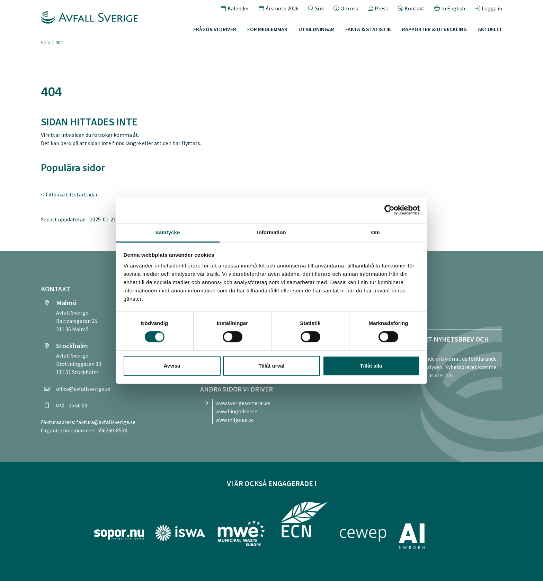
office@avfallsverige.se (83, 388)
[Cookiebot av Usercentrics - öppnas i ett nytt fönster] (389, 210)
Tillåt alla (371, 366)
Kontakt (411, 8)
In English (449, 8)
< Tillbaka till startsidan (70, 194)
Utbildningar (316, 29)
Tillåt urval (272, 366)
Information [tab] (271, 232)
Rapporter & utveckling (434, 29)
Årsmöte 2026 (279, 8)
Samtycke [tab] (167, 232)
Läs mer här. (440, 375)
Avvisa (172, 366)
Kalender (235, 8)
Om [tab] (375, 232)
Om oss (345, 8)
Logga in (488, 8)
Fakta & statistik (368, 29)
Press (378, 8)
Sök (316, 8)
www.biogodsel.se (236, 411)
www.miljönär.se (234, 419)
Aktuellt (490, 29)
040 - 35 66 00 (71, 405)
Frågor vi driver (214, 29)
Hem (45, 42)
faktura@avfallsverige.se (105, 422)
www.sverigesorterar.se (242, 402)
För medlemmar (267, 29)
